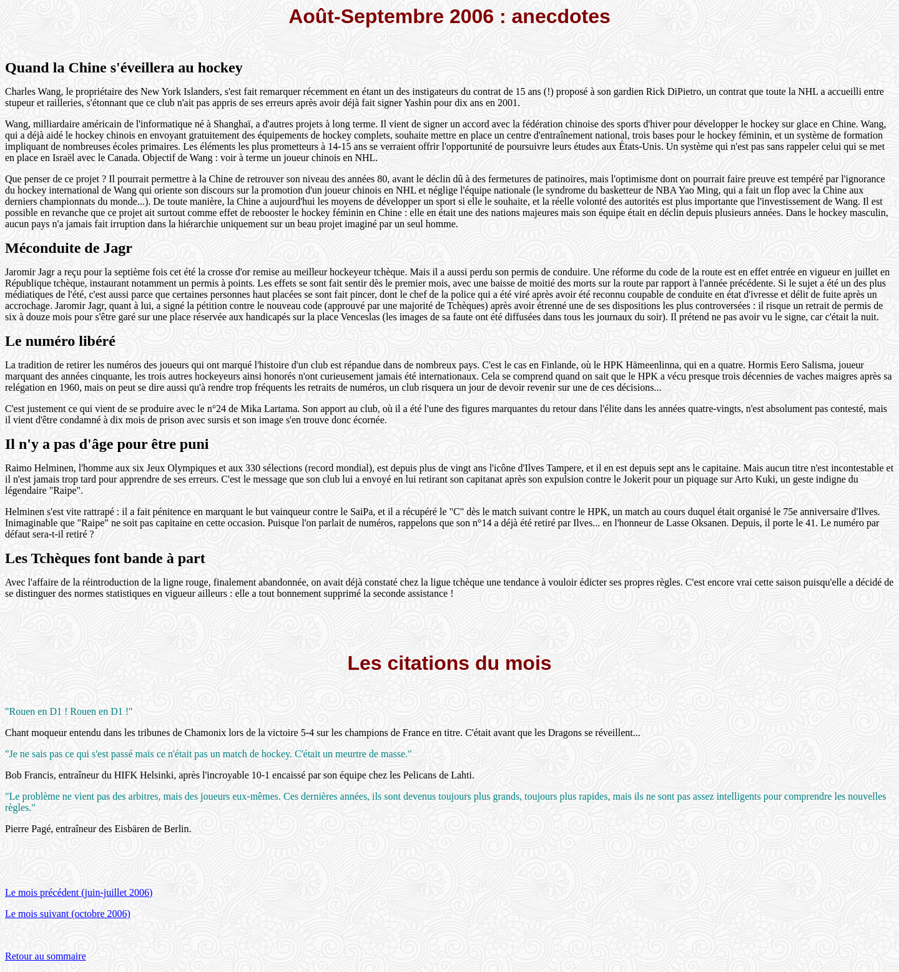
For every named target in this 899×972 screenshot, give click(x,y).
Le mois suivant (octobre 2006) (67, 913)
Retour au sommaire (45, 956)
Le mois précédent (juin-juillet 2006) (78, 892)
